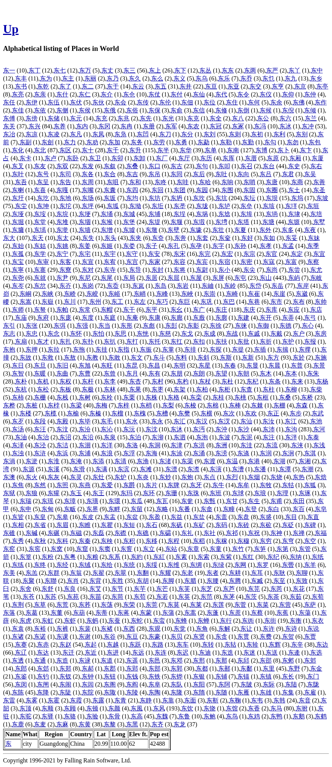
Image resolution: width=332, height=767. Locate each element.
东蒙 (146, 612)
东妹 (314, 238)
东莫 (173, 604)
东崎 (232, 293)
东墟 (129, 230)
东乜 (268, 78)
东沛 (269, 429)
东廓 (221, 317)
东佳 (18, 110)
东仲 (310, 94)
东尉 (202, 270)
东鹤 (321, 716)
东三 (129, 70)
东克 (193, 118)
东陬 (110, 692)
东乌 (201, 78)
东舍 (25, 589)
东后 (199, 174)
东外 (265, 230)
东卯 (117, 158)
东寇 (269, 262)
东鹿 (18, 724)
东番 (184, 509)
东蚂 (92, 620)
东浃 (297, 445)
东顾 (70, 708)
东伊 (31, 102)
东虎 (25, 620)
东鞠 (235, 700)
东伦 (165, 102)
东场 (88, 198)
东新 (248, 357)
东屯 (240, 278)
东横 (206, 413)
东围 (227, 190)
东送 (272, 652)
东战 (232, 333)
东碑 (310, 525)
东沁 (107, 429)
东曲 (62, 373)
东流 (272, 445)
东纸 (318, 557)
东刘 (209, 134)
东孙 (240, 246)
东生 (254, 501)
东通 (40, 660)
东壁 (173, 230)
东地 (65, 198)
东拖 (79, 349)
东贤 (199, 636)
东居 (151, 278)
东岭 (230, 285)
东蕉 (282, 612)
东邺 (288, 660)
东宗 (249, 254)
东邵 (266, 660)
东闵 (21, 684)
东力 (70, 142)
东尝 (294, 270)
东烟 (254, 477)
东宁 (62, 254)
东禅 (299, 533)
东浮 (129, 453)
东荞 (85, 604)
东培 (316, 214)
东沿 (88, 437)
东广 (199, 309)
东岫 (207, 285)
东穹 (288, 541)
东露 (98, 700)
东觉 (179, 628)
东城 (129, 214)
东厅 (184, 158)
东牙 (196, 485)
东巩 (206, 301)
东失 (88, 238)
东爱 (107, 485)
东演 (215, 469)
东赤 (43, 644)
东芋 (140, 589)
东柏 (202, 389)
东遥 (132, 660)
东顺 (47, 708)
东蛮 (159, 620)
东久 (135, 78)
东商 (297, 182)
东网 (240, 565)
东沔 (199, 429)
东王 (98, 493)
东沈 (151, 429)
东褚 (107, 628)
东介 (107, 94)
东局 (129, 278)
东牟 (243, 485)
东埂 (85, 214)
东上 (155, 70)
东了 (65, 86)
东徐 (215, 325)
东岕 (65, 285)
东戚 (254, 333)
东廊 (176, 317)
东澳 (9, 477)
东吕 (266, 174)
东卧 (72, 158)
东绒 (85, 565)
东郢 (132, 668)
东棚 (279, 405)
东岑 (18, 285)
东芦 (229, 589)
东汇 (179, 421)
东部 (154, 668)
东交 (255, 86)
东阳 (199, 684)
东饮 (187, 708)
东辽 (21, 652)
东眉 (62, 525)
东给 (107, 565)
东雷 (9, 700)
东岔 (40, 285)
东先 (146, 118)
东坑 (221, 198)
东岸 (303, 285)
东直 (313, 517)
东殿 (62, 421)
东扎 (65, 341)
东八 (238, 118)
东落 (9, 612)
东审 (43, 262)
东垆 (224, 206)
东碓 (9, 533)
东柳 (291, 389)
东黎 (110, 724)
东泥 (246, 437)
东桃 (240, 397)
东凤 (98, 134)
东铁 (154, 676)
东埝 (224, 214)
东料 (181, 357)
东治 (43, 437)
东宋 (179, 254)
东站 (171, 549)
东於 (299, 357)
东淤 (31, 461)
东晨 (274, 365)
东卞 (306, 150)
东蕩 (305, 612)
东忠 (31, 333)
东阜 (154, 684)
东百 (299, 509)
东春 (230, 365)
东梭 (190, 405)
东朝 (243, 373)
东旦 (40, 365)
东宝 (18, 262)
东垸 (62, 214)
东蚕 (114, 620)
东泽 (18, 445)
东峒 (25, 293)
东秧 (107, 541)
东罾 (288, 565)
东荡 (107, 604)
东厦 (318, 158)
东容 (179, 262)
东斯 (226, 357)
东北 (40, 150)
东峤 (70, 293)
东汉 (201, 421)
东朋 (176, 373)
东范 (206, 596)
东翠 (120, 573)
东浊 (18, 453)
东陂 (246, 684)
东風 (137, 708)
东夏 (240, 230)
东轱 (230, 644)
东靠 (168, 700)
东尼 (85, 278)
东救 (47, 357)
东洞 (154, 445)
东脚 (168, 581)
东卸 (139, 158)
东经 (62, 565)
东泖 (157, 437)
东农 (193, 126)
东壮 (218, 230)
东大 (9, 238)
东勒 (226, 142)
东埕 (179, 214)
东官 (271, 254)
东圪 (43, 198)
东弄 (288, 317)
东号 (43, 174)
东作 (321, 102)
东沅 (129, 429)
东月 (132, 373)
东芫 (254, 589)
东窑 (9, 549)
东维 (173, 565)
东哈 (205, 182)
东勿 (292, 142)
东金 (316, 668)
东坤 (43, 206)
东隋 (199, 692)
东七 (59, 70)
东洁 (62, 445)
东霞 (76, 700)
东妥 (291, 238)
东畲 (206, 509)
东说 (313, 628)
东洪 (199, 445)
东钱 (132, 676)
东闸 (43, 684)
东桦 (9, 405)
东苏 (50, 596)
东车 (182, 644)
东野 (294, 668)
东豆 (132, 636)
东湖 (279, 461)
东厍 (228, 158)
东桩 (31, 405)
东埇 (107, 214)
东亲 (40, 94)
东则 (235, 134)
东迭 (227, 652)
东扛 (176, 341)
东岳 (277, 285)
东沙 (243, 429)
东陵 (132, 692)
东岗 (88, 285)
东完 (204, 254)
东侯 (85, 110)
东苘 (117, 596)
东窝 (56, 549)
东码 (221, 525)
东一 (9, 70)
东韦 (257, 700)
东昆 (132, 365)
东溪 (53, 469)
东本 (291, 373)
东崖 (279, 293)
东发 (88, 166)
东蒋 (123, 612)
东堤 (154, 222)
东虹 (47, 620)
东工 (117, 301)
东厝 (251, 158)
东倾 (310, 110)
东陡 (65, 692)
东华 (185, 150)
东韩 (279, 700)
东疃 (229, 509)
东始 (18, 246)
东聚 (28, 581)
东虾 (70, 620)
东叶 (18, 174)
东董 (56, 612)
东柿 (18, 397)
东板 (65, 389)
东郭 (176, 668)
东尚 (272, 270)
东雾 (31, 700)
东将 (179, 270)
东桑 (285, 397)
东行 (226, 620)
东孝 (266, 246)
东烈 (232, 477)
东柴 (316, 389)
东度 (88, 317)
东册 (149, 126)
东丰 (21, 78)
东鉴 (21, 676)
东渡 (209, 461)
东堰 (176, 222)
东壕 (196, 230)
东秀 (18, 541)
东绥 (151, 565)
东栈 (62, 397)
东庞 (65, 317)
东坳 (135, 206)
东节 (117, 589)
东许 (269, 628)
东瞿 (107, 525)
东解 (224, 628)
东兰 (311, 118)
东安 (154, 254)
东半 (163, 150)
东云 (138, 86)
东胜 (117, 581)
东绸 (196, 565)
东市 (276, 301)
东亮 (18, 94)
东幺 (176, 309)
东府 (43, 317)
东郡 (110, 668)
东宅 (85, 254)
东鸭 (276, 716)
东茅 (229, 596)
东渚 (165, 461)
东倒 (243, 110)
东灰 (53, 477)
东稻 (199, 541)
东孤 (18, 254)
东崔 (254, 293)
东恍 (143, 333)
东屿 (294, 278)
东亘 (211, 86)
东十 (88, 150)
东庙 (21, 317)
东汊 (224, 421)
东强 (82, 325)
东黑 (132, 724)
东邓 (176, 660)
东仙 (199, 94)
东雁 (243, 692)
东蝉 (203, 620)
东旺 (107, 365)
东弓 (310, 317)
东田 (299, 501)
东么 (157, 78)
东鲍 (209, 716)
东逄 (294, 652)
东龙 (179, 724)
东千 (113, 150)
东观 (154, 628)
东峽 (187, 293)
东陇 (313, 684)
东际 (269, 684)
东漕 (238, 469)
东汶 (62, 429)
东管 (305, 549)
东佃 (187, 102)
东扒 (110, 341)
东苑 (73, 596)
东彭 (171, 325)
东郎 (21, 668)
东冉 (126, 126)
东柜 (224, 389)
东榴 (117, 413)
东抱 (9, 349)
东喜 (40, 190)
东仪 (266, 94)
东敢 (114, 357)
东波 (224, 437)
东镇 (266, 676)
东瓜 (137, 501)
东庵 (132, 317)
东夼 (158, 238)
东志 (9, 333)
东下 (180, 70)
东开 (266, 317)
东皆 (18, 517)
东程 (173, 541)
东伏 (76, 102)
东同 (176, 174)
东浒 (40, 453)
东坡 (322, 198)
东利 (279, 134)
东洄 (85, 445)
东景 (319, 365)
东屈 (173, 278)
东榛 (95, 413)
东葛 (31, 612)
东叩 (224, 166)
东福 (321, 533)
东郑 (65, 668)
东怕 (98, 333)
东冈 (104, 126)
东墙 (85, 230)
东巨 (184, 301)
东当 (104, 325)
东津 (176, 445)
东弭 (59, 325)
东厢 (295, 158)
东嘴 (88, 190)
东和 (135, 182)
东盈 (154, 517)
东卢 (50, 158)
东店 (316, 309)
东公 (263, 118)
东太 (63, 238)
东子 (151, 246)
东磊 (98, 533)
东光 (168, 118)
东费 (266, 636)
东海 (151, 453)
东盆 (132, 517)
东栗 (129, 397)
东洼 (246, 445)
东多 (288, 230)
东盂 (110, 517)
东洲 (221, 445)
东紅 (159, 557)
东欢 (251, 413)
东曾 (110, 373)
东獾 (53, 493)
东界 (92, 509)
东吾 (21, 182)
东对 (88, 270)
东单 (211, 150)
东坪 (88, 206)
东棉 (212, 405)
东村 (157, 381)
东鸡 (254, 716)
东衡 (296, 620)
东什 (62, 94)
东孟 (288, 246)
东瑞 (25, 501)
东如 (269, 238)
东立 (149, 549)
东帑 (40, 309)
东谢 (85, 636)
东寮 (65, 270)
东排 (190, 349)
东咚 (160, 182)
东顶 (25, 708)
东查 (246, 389)
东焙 (321, 477)
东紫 (226, 557)
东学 (40, 254)
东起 (91, 644)
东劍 (47, 142)
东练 (18, 565)
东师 (18, 309)
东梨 (168, 405)
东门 (313, 676)
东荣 (129, 604)
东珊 (171, 493)
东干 (129, 309)
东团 (179, 190)
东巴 (229, 301)
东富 (291, 262)
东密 (246, 262)
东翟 (98, 573)
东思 (120, 333)
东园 (202, 190)
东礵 (165, 533)
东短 (129, 525)
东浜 (62, 453)
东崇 (209, 293)
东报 (310, 341)
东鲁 (184, 716)
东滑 (79, 469)
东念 (53, 333)
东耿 (279, 573)
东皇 (40, 517)
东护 (288, 341)
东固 (249, 190)
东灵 (76, 477)
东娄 (129, 246)
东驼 (25, 716)
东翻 (143, 573)
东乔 (246, 78)
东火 (31, 477)
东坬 (113, 206)
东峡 (47, 293)
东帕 (62, 309)
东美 (9, 573)
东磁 (76, 533)
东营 (285, 604)
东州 (95, 301)
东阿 (224, 684)
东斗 (159, 357)
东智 (18, 373)
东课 (62, 636)
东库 (271, 309)
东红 (248, 557)
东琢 (305, 493)
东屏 (218, 278)
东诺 (40, 636)
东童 (215, 549)
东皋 (62, 517)
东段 (40, 421)
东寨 (40, 270)
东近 (91, 652)
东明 (179, 365)
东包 (314, 142)
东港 (254, 461)
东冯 (260, 126)
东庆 (249, 309)
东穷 (266, 541)
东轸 (252, 644)
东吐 (221, 174)
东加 (114, 142)
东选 (316, 652)
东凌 (53, 134)
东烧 (276, 477)
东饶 (209, 708)
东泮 (291, 437)
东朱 (313, 373)
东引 (9, 325)
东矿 (199, 525)
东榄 (50, 413)
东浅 (319, 445)
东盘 (243, 517)
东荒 (62, 604)
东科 (62, 541)
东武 (318, 413)
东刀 (165, 134)
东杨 (322, 381)
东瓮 (187, 501)
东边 (322, 644)
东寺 (110, 270)
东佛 (299, 102)
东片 (151, 485)
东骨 (114, 716)
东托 (154, 341)
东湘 (305, 461)
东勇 (181, 142)
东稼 (221, 541)
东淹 (76, 461)
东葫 (79, 612)
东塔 (243, 222)
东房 (321, 333)
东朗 (199, 373)
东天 (37, 238)
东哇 (182, 182)
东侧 (62, 110)
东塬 (294, 222)
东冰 (285, 126)
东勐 (203, 142)
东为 (46, 78)
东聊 (302, 573)
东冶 (9, 134)
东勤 (248, 142)
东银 (199, 676)
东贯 (243, 636)
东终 (40, 565)
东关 (9, 126)
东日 (18, 365)
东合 (110, 174)
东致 (302, 581)
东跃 (135, 644)
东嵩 (25, 301)
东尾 (107, 278)
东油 (21, 437)
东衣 (318, 620)
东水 (132, 421)
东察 (313, 262)
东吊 (154, 174)
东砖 (243, 525)
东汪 (40, 429)
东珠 (193, 493)
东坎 (199, 198)
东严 (272, 70)
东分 (187, 134)
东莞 (151, 604)
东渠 (187, 461)
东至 (279, 581)
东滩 (146, 469)
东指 (123, 349)
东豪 (154, 636)
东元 (76, 118)
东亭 (322, 86)
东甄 (209, 501)
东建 (243, 317)
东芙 (184, 589)
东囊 (110, 190)
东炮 (187, 477)
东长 (288, 676)
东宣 (88, 262)
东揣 (282, 349)
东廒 (199, 317)
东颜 (114, 708)
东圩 (18, 198)
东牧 (266, 485)
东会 (120, 102)
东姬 (107, 246)
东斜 (203, 357)
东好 (247, 238)
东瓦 (162, 501)
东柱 (269, 389)
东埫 (272, 214)
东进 (113, 652)
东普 (297, 365)
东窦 (104, 549)
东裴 (85, 628)
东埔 (154, 214)
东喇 (18, 190)
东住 (232, 102)
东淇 (310, 453)
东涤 (243, 453)
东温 (232, 461)
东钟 (88, 676)
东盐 (199, 517)
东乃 (113, 78)
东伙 (98, 102)
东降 (43, 692)
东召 (246, 166)
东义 (179, 78)
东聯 (50, 581)
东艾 (95, 589)
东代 (221, 94)
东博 (261, 150)
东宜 (319, 254)
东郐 (43, 668)
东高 (137, 716)
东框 (262, 397)
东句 (202, 166)
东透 (18, 660)
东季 (313, 246)
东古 (176, 166)
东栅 (40, 397)
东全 (215, 118)
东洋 (107, 445)
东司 (65, 174)
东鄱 (246, 668)
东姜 (85, 246)
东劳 (159, 142)
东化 (18, 150)
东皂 (321, 509)
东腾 (235, 581)
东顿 (92, 708)
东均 (132, 198)
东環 (114, 501)
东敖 (70, 357)
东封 (157, 270)
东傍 (31, 118)
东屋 (196, 278)
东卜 (283, 150)
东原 (273, 158)
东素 (181, 557)
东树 (85, 397)
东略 (162, 509)
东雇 (310, 692)
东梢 (146, 405)
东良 (70, 589)
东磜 (120, 533)
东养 (59, 126)
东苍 (28, 596)
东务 (137, 142)
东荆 (18, 604)
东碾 (53, 533)
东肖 (73, 581)
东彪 (149, 325)
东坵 (157, 206)
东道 (107, 660)
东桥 (307, 397)
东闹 (65, 684)
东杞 (252, 381)
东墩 (151, 230)
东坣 (21, 206)
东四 (132, 190)
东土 (294, 190)
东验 (92, 716)
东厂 (162, 158)
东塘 (268, 222)
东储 (53, 118)
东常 (85, 309)
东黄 (85, 724)
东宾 (202, 262)
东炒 (165, 477)
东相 (18, 525)
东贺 (288, 636)
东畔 (114, 509)
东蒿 (190, 612)
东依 (40, 110)
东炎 (143, 477)
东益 (176, 517)
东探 (215, 349)
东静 (146, 700)
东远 (138, 652)
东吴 (310, 174)
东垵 (40, 214)
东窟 (82, 549)
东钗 (65, 676)
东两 (250, 70)
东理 (282, 493)
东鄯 (224, 668)
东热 (299, 477)
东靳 (212, 700)
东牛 (218, 485)
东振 (146, 349)
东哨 (249, 182)
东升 (135, 150)
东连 (160, 652)
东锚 (243, 676)
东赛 (21, 644)
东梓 (123, 405)
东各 (88, 174)
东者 (212, 573)
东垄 (179, 206)
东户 (299, 333)
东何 (254, 102)
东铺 (221, 676)
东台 (269, 166)
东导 (135, 270)
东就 (40, 278)
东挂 (101, 349)
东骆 (70, 716)
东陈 (18, 692)
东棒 (235, 405)
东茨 (251, 596)
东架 (179, 389)
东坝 (272, 198)
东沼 (65, 437)
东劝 (92, 142)
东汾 (85, 429)
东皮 (88, 517)
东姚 (62, 246)
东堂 (40, 222)
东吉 (132, 174)
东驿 (47, 716)
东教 (92, 357)
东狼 (31, 493)
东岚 (138, 285)
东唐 (272, 182)
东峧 (92, 293)
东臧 (257, 581)
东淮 (53, 461)
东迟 (182, 652)
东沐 (176, 429)
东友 (40, 166)
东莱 (196, 604)
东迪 (205, 652)
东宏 (227, 254)
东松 (43, 389)
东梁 (76, 405)
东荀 (318, 596)
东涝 (221, 453)
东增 (107, 230)
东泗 (179, 437)
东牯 (288, 485)
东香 (254, 708)
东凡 (76, 134)
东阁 (110, 684)
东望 (221, 373)
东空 (310, 541)
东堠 (107, 222)
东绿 (218, 565)
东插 (260, 349)
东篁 (25, 557)
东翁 (76, 573)
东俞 (176, 110)
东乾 (43, 86)
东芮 (276, 589)
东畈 (70, 509)
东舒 (47, 589)
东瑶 (47, 501)
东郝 (88, 668)
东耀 (165, 573)
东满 (101, 469)
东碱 (31, 533)
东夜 (310, 230)
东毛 (107, 421)
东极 (88, 389)
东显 (252, 365)
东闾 (88, 684)
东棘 (257, 405)
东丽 (90, 78)
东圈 (272, 190)
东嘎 (62, 190)
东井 (185, 86)
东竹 (238, 549)
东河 (319, 429)
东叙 (110, 166)
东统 (129, 565)
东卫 (95, 158)
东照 (62, 485)
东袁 (18, 628)
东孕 (196, 246)
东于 (113, 86)
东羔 (31, 573)
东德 (285, 325)
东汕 (246, 421)
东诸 (18, 636)
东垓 (269, 206)
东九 (291, 78)
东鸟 (232, 716)
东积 (129, 541)
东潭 (285, 469)
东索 (203, 557)
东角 (202, 628)
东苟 (140, 596)
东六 (285, 118)
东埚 (202, 214)
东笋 (260, 549)
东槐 (140, 413)
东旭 (85, 365)
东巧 (162, 301)
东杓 (182, 381)
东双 (62, 166)
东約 (137, 557)
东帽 (107, 309)
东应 (294, 309)
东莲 (218, 604)
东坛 (249, 198)
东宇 (110, 254)
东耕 (235, 573)
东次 (229, 413)
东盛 (266, 517)
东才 (43, 341)
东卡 (25, 158)
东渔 (143, 461)
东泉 (110, 437)
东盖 (221, 517)
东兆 (123, 118)
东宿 (224, 262)
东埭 (294, 214)
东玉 (76, 493)
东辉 (275, 644)
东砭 (288, 525)
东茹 (296, 596)
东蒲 (168, 612)
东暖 (40, 373)
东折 (266, 341)
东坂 (110, 198)
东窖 (34, 549)
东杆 (88, 381)
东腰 (212, 581)
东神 (276, 533)
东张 (31, 325)
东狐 (310, 485)
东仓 (129, 94)
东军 (171, 126)
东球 (238, 493)
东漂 (171, 469)
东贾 (310, 636)
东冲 (308, 126)
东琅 (260, 493)
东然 (40, 485)
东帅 (321, 301)
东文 (137, 357)
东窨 (126, 549)
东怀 (76, 333)
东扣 (199, 341)
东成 (209, 333)
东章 (193, 549)
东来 (297, 381)
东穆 (243, 541)
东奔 (180, 238)
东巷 (254, 301)
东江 (291, 421)
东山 (266, 278)
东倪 (288, 110)
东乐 (224, 78)
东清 (120, 461)
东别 (302, 134)
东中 (317, 70)
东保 (154, 110)
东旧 (62, 365)
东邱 (243, 660)
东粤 (70, 557)
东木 (266, 373)
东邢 (199, 660)
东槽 (162, 413)
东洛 (132, 445)
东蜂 (181, 620)
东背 (95, 581)
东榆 (73, 413)
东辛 (297, 644)
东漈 (193, 469)
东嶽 (47, 301)
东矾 (176, 525)
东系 (114, 557)
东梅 (101, 405)
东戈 (187, 333)
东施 (321, 357)
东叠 (132, 166)
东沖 (221, 429)
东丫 (294, 70)
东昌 (154, 365)
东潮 (307, 469)
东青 (120, 700)
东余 (276, 102)
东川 (70, 301)
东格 (173, 397)
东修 (221, 110)
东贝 (176, 636)
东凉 (31, 134)
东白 (273, 509)
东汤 (18, 429)
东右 (316, 166)
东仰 (288, 94)
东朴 (21, 381)
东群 (53, 573)
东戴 (276, 333)
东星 (204, 365)
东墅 (319, 222)
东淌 (9, 461)
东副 (25, 142)
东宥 (110, 262)
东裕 (40, 628)
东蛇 (137, 620)
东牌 (173, 485)
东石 (151, 525)
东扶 (221, 341)
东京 (300, 86)
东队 (176, 684)
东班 (215, 493)
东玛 (126, 493)
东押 (31, 349)
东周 (88, 182)
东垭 (18, 214)
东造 (62, 660)
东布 (299, 301)
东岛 (160, 285)
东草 (40, 604)
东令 (243, 94)
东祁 (232, 533)
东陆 (291, 684)
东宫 (132, 262)
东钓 (43, 676)
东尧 (18, 278)
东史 (294, 166)
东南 (233, 150)
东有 (154, 373)
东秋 (40, 541)
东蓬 (212, 612)
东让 (246, 628)
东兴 (34, 126)
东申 (25, 509)
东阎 (132, 684)
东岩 (182, 285)
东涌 (199, 453)
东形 (126, 325)
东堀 (18, 222)
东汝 (268, 421)
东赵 (65, 644)
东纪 (273, 557)
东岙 (113, 285)
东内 (82, 126)
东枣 (157, 389)
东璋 (70, 501)
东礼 (187, 533)
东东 (228, 70)
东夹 (135, 238)
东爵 (129, 485)
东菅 (240, 604)
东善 (319, 182)
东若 (162, 596)
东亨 (278, 86)
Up (11, 29)
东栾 (196, 397)
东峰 (162, 293)
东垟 (291, 206)
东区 (65, 150)
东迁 (68, 652)
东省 (40, 525)
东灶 (98, 477)
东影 (193, 325)
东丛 (205, 70)
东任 (9, 102)
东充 (101, 118)
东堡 (129, 222)
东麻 (62, 724)
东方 (273, 357)
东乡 (316, 78)
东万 (85, 70)
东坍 (176, 198)
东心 (308, 325)
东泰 (313, 437)
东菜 (262, 604)
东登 (251, 509)
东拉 (53, 349)
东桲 (53, 405)
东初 (257, 134)
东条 (275, 381)
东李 (110, 381)
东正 (273, 413)
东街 (270, 620)
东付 (176, 94)
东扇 (21, 341)
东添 (98, 461)
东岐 (316, 278)
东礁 (143, 533)
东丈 (107, 70)
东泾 (40, 445)
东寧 (18, 270)
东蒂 (101, 612)
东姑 (40, 246)
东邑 (154, 660)
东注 (269, 437)
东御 (263, 325)
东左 (140, 301)
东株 (151, 397)
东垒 (246, 206)
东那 (221, 660)
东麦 (40, 724)
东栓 (107, 397)
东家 (154, 262)
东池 (316, 421)
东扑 (88, 341)
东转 (208, 644)
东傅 (9, 118)
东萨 (310, 604)
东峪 (114, 293)
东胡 (143, 581)
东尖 (249, 270)
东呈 (43, 182)
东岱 (255, 285)
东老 (187, 573)
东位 (209, 102)
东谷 (110, 636)
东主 (68, 78)
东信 (199, 110)
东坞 (297, 198)
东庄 (221, 309)
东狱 (9, 493)
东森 (302, 405)
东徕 (241, 325)
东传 (143, 102)
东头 (110, 238)
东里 (269, 668)
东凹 (143, 134)
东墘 (62, 230)
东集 (288, 692)
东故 (25, 357)
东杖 (205, 381)
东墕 (40, 230)
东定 (297, 254)
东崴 (302, 293)
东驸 (302, 708)
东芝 (206, 589)
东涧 (288, 453)
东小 (224, 270)
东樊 (184, 413)
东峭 (140, 293)
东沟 (291, 429)
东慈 (165, 333)
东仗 (154, 94)
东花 (299, 589)
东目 (291, 517)
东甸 (47, 509)
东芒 (162, 589)
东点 (209, 477)
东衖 (248, 620)
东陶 (154, 692)
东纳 (296, 557)
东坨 (65, 206)
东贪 (221, 636)
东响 (227, 182)
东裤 (62, 628)
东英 (184, 596)
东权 (65, 381)
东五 (160, 86)
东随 (221, 692)
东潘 (260, 469)
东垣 (313, 206)
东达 (43, 652)
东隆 (176, 692)
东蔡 (257, 612)
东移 (151, 541)
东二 (88, 86)
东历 (206, 158)
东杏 (135, 381)
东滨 (123, 469)
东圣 (319, 190)
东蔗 (235, 612)
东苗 (95, 596)
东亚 (233, 86)
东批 (243, 341)
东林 (110, 389)
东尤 (316, 270)
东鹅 (299, 716)
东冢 (238, 126)
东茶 (273, 596)
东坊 (154, 198)
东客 (65, 262)
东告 (65, 182)
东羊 (310, 565)
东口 (154, 166)
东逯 (85, 660)
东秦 (85, 541)
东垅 (202, 206)
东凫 (120, 134)
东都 (202, 668)
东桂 (218, 397)
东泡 (202, 437)
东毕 (85, 421)
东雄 (266, 692)
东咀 (113, 182)
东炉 (120, 477)
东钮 (110, 676)
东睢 (85, 525)
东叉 (18, 166)
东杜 (227, 381)
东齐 (157, 724)
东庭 (110, 317)
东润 (266, 453)
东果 (135, 389)
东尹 (62, 278)
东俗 (132, 110)
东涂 (176, 453)
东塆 (221, 222)
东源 (28, 469)
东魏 (162, 716)
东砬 (266, 525)
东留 (137, 509)
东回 (157, 190)
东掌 (168, 349)
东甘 (232, 501)
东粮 (92, 557)
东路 (157, 644)
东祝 (254, 533)
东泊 (135, 437)
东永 (157, 421)
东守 (132, 254)
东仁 (85, 94)
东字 (218, 246)
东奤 (225, 238)
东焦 (18, 485)
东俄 (110, 110)
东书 (21, 86)
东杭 (21, 389)
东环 (149, 493)
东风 (159, 708)
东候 (266, 110)
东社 (209, 533)
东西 (129, 628)
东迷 (249, 652)
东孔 (173, 246)
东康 (154, 317)
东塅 (199, 222)
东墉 (18, 230)
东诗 (291, 628)
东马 (276, 708)
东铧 (176, 676)
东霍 (53, 700)
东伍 (53, 102)
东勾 (270, 142)
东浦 (85, 453)
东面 (190, 700)
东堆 (62, 222)
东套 (202, 238)
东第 (282, 549)
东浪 (107, 453)
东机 (43, 381)
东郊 (310, 660)
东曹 (85, 373)
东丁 (34, 70)
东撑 (305, 349)
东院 (88, 692)
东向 (243, 174)
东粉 (47, 557)
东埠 (246, 214)
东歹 (18, 421)
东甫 (276, 501)
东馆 (232, 708)
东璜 (92, 501)
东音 (305, 700)
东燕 (85, 485)
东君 (288, 174)
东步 (296, 413)
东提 (238, 349)
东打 (132, 341)
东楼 (25, 413)
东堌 (85, 222)
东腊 (190, 581)
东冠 (215, 126)
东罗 (262, 565)
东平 (151, 309)
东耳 (257, 573)
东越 (113, 644)
